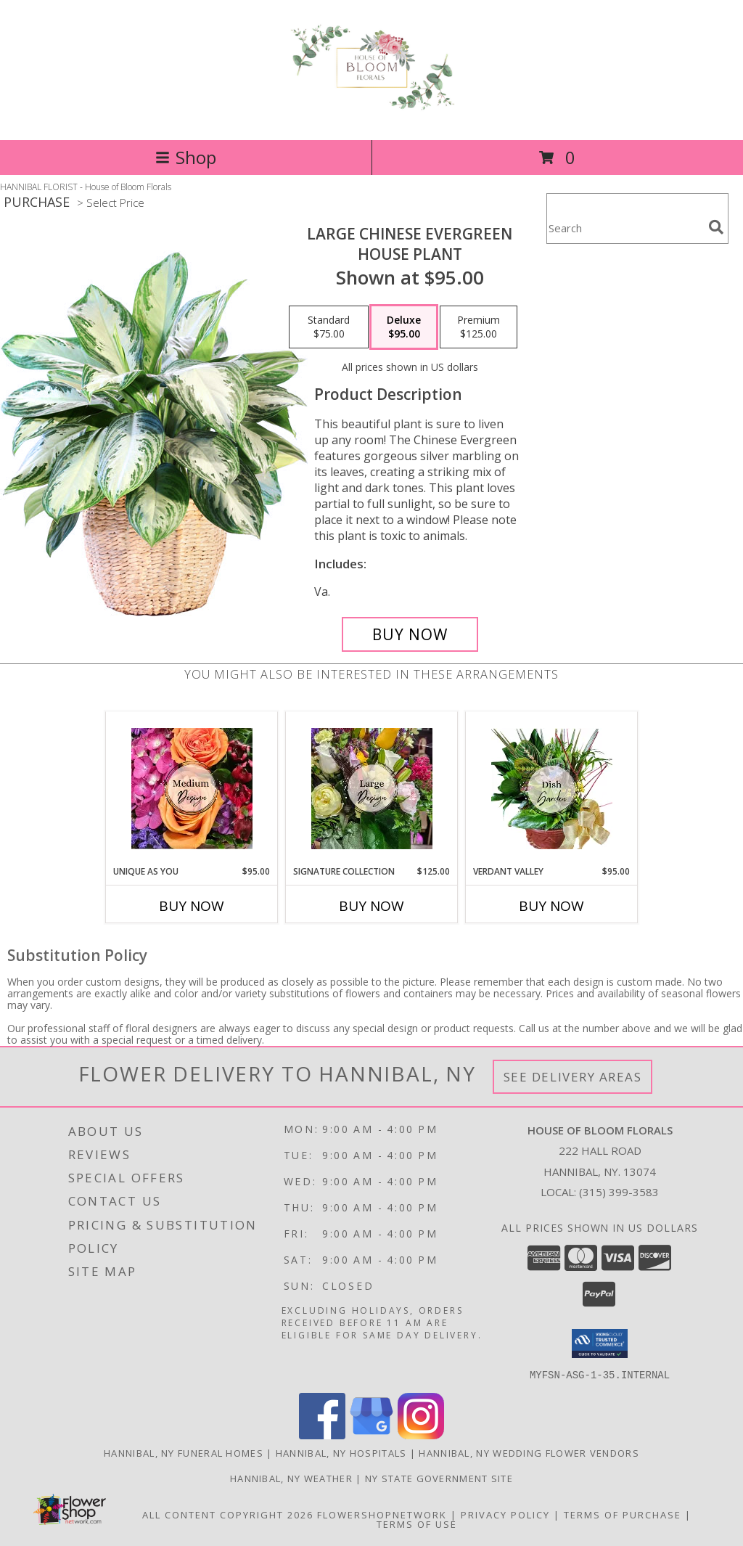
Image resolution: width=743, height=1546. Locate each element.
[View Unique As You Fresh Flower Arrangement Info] (192, 788)
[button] (600, 1343)
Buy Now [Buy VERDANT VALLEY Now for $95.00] (551, 905)
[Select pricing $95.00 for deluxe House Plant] (404, 327)
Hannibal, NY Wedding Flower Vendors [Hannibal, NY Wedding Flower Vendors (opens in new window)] (529, 1452)
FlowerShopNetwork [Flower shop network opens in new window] (382, 1514)
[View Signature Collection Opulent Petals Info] (371, 788)
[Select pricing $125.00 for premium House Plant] (478, 327)
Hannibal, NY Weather (291, 1477)
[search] (716, 227)
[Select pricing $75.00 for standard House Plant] (329, 327)
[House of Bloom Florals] (371, 104)
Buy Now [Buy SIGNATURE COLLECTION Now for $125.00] (371, 905)
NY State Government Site (439, 1477)
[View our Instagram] (421, 1434)
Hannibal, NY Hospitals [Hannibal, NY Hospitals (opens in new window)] (341, 1452)
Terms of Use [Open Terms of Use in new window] (417, 1523)
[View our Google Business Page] (371, 1434)
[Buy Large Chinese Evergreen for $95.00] (410, 634)
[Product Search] (624, 227)
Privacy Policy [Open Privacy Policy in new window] (505, 1514)
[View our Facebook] (322, 1434)
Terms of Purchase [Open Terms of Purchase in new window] (622, 1514)
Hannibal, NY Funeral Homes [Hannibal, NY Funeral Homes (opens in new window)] (183, 1452)
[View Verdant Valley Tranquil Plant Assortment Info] (551, 788)
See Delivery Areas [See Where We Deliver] (573, 1076)
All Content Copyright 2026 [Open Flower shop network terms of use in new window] (227, 1514)
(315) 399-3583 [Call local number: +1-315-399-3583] (619, 1192)
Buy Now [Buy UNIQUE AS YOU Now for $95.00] (191, 905)
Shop (185, 157)
